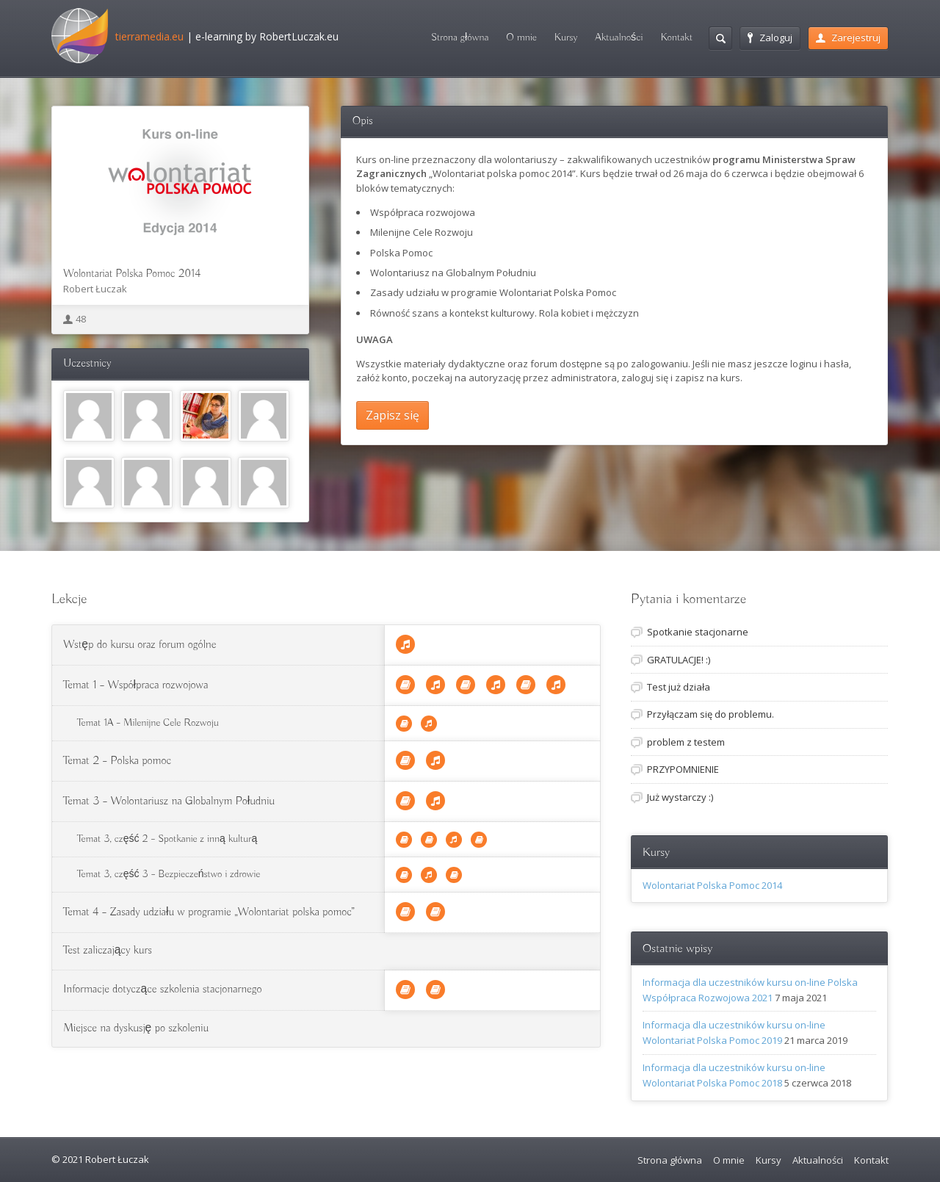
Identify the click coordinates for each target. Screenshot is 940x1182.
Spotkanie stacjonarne (697, 631)
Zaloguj (770, 37)
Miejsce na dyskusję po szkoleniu (136, 1028)
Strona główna (459, 37)
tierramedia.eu (149, 36)
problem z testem (686, 742)
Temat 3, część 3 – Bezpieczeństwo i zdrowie (168, 874)
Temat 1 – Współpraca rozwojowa (135, 685)
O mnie (521, 37)
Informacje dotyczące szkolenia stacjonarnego (162, 989)
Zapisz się (392, 415)
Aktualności (619, 37)
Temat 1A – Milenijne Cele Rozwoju (148, 722)
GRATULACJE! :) (678, 659)
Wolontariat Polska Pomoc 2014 (131, 274)
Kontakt (676, 37)
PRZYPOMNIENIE (683, 769)
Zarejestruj (848, 37)
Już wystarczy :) (680, 797)
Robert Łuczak (95, 288)
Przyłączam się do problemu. (710, 714)
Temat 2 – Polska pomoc (117, 761)
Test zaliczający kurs (107, 950)
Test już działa (678, 686)
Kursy (565, 37)
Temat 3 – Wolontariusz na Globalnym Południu (169, 801)
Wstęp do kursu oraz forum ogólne (139, 645)
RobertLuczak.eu (299, 36)
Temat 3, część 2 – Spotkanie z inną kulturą (167, 839)
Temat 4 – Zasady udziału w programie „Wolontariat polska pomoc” (209, 912)
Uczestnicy (87, 363)
